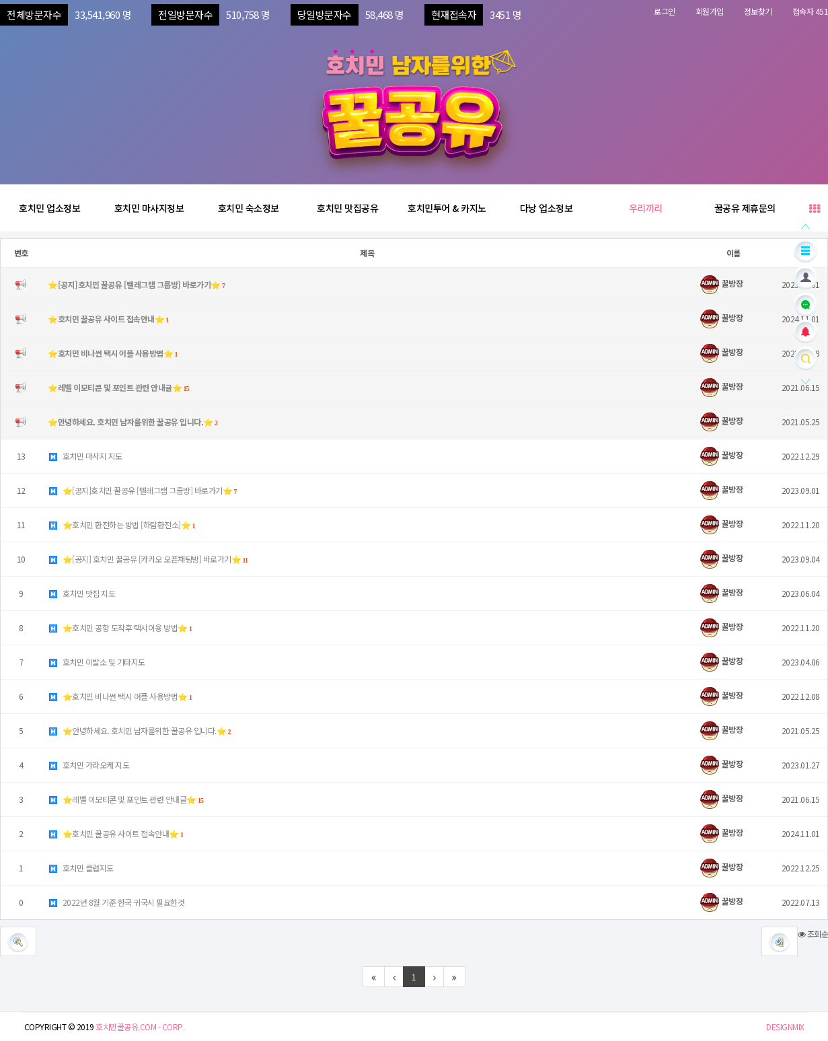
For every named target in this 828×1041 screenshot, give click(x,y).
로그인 (664, 11)
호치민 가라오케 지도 (88, 764)
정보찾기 (758, 11)
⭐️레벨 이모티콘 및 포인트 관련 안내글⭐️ (126, 799)
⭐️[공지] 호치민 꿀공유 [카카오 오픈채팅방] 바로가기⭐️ (148, 559)
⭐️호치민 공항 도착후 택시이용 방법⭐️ (120, 627)
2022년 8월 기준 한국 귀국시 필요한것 (116, 902)
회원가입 (709, 11)
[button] (779, 941)
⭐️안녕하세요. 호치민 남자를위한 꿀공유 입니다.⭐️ (139, 730)
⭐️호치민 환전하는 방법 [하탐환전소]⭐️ (122, 524)
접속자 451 (810, 11)
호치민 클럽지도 (81, 867)
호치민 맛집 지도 (81, 593)
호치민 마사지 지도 (85, 456)
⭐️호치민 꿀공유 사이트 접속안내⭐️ (116, 833)
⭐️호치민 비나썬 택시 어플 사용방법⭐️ (120, 696)
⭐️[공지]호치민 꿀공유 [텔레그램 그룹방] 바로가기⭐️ (142, 490)
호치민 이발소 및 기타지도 (96, 662)
